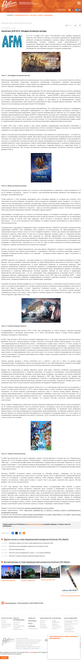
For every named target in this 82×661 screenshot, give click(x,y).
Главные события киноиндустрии (17, 23)
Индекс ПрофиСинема (56, 621)
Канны (40, 15)
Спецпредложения (6, 624)
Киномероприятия (69, 631)
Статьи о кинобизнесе (55, 624)
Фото (30, 624)
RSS (69, 9)
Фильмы (31, 626)
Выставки (42, 624)
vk (79, 9)
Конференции (43, 627)
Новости (3, 620)
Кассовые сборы (56, 627)
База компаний (70, 618)
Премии (42, 622)
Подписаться (61, 9)
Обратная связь (17, 629)
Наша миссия (16, 622)
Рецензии (54, 628)
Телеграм (39, 524)
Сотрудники (16, 627)
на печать (75, 25)
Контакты (4, 627)
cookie (31, 652)
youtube (72, 9)
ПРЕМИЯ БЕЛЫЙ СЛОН (21, 15)
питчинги (33, 15)
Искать (32, 10)
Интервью (32, 621)
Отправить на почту (80, 25)
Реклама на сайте (6, 626)
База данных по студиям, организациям (71, 621)
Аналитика (56, 618)
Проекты (3, 622)
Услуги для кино (68, 627)
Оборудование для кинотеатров (69, 629)
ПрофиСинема (4, 23)
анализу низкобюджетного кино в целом (39, 508)
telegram (76, 9)
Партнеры (16, 624)
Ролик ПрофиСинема (19, 626)
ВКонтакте (30, 524)
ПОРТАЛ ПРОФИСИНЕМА (18, 619)
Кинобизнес (48, 15)
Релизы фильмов (33, 628)
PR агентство (6, 618)
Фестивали (43, 620)
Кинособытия (45, 618)
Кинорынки (29, 23)
